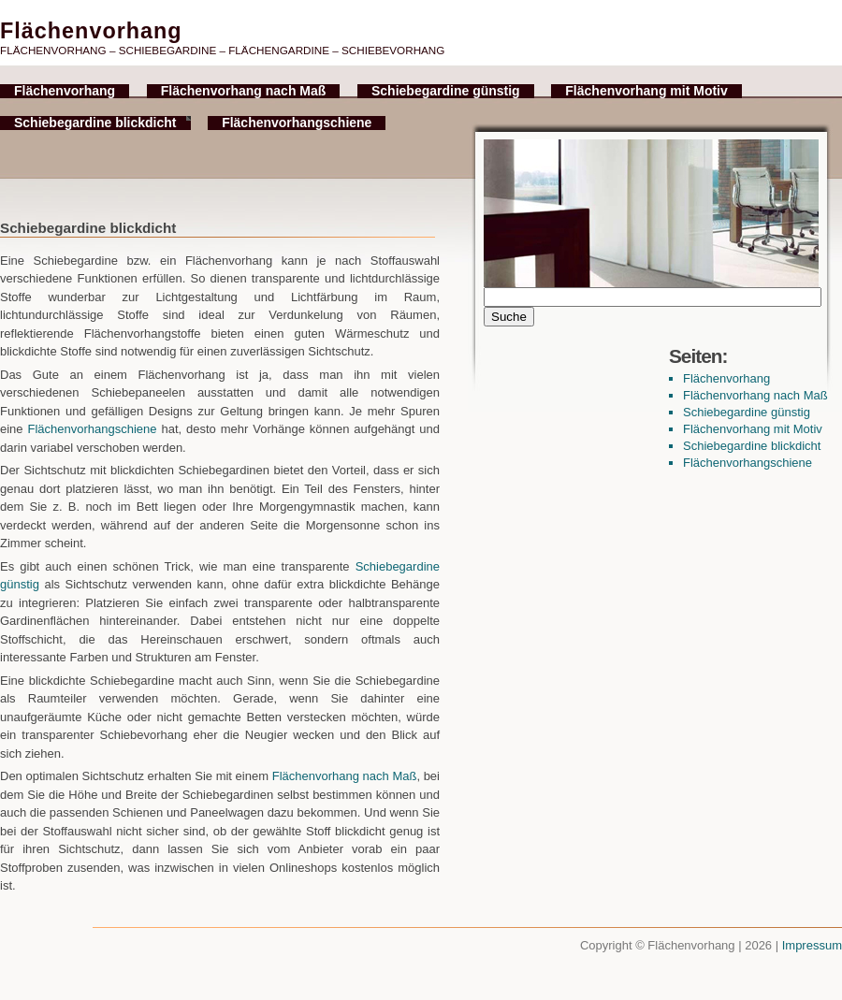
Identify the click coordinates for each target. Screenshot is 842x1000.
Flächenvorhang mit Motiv (646, 90)
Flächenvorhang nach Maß (244, 90)
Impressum (812, 945)
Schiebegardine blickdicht (95, 122)
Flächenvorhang (64, 90)
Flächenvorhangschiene (296, 122)
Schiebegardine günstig (445, 90)
